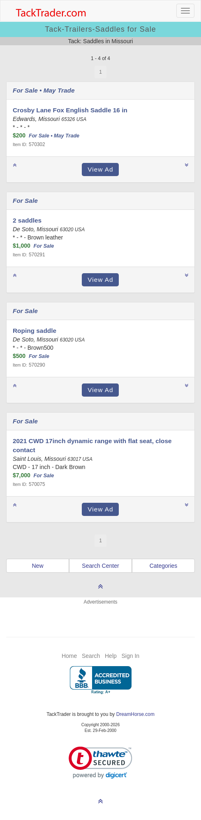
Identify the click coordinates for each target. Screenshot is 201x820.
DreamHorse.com (135, 714)
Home (69, 656)
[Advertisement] (100, 616)
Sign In (130, 656)
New (37, 565)
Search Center (100, 565)
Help (111, 656)
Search (91, 656)
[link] (100, 762)
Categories (164, 565)
